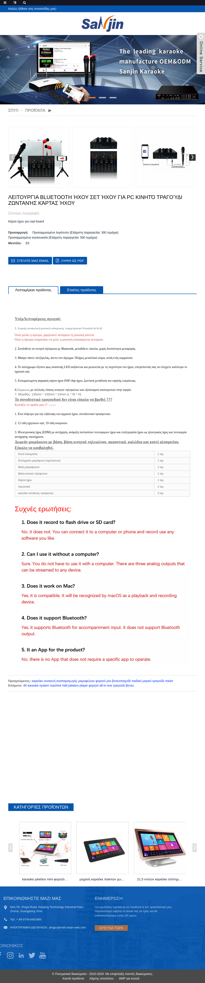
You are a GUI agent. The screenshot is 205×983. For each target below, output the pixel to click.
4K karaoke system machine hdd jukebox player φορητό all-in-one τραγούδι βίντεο (78, 685)
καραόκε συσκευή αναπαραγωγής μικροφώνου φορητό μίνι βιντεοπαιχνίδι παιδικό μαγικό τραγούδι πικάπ (102, 681)
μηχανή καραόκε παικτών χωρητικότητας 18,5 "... (103, 879)
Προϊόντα (35, 110)
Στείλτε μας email (33, 260)
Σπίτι (13, 110)
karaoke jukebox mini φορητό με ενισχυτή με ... (45, 879)
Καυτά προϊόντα (73, 978)
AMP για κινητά (129, 978)
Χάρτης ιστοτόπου (101, 978)
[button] (92, 97)
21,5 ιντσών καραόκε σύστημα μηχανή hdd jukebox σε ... (160, 879)
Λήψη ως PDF (72, 260)
